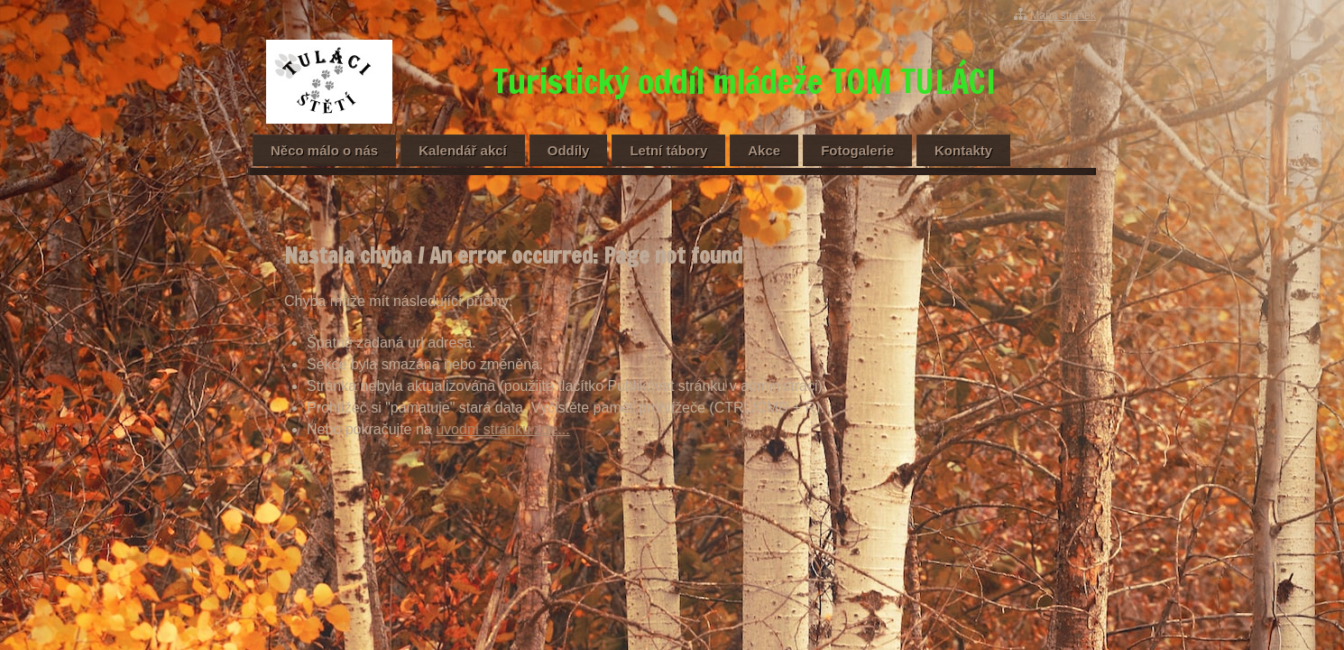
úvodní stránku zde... (503, 429)
